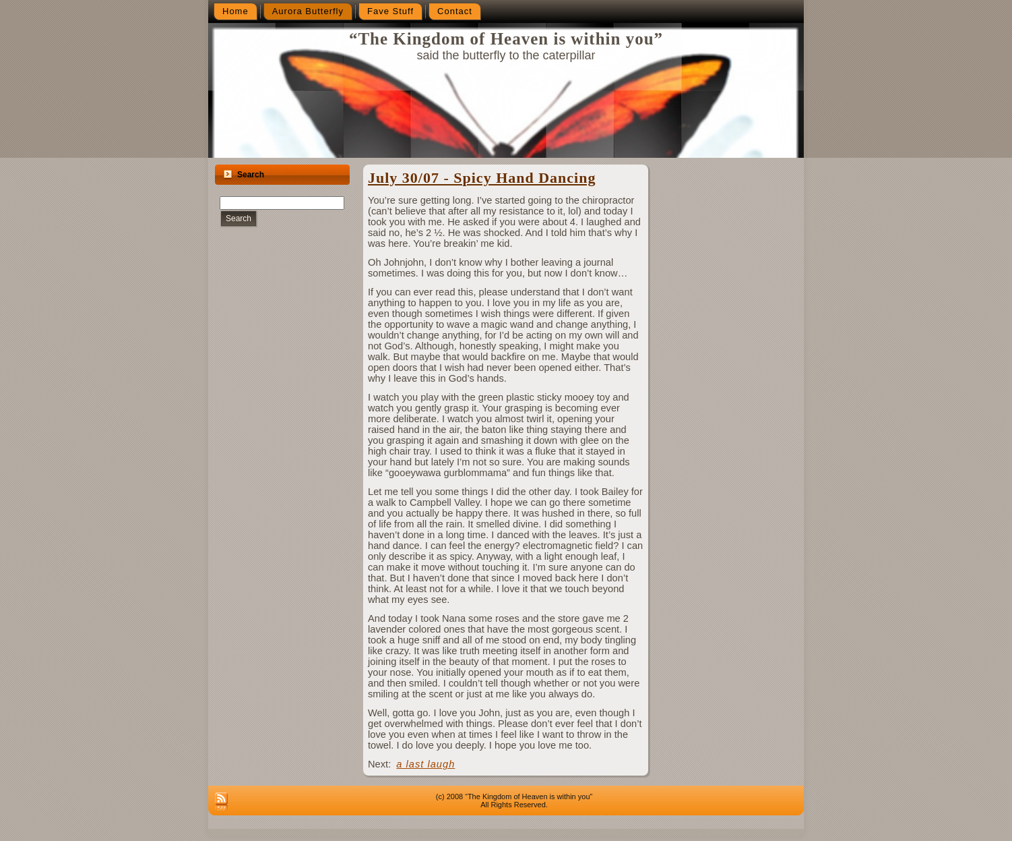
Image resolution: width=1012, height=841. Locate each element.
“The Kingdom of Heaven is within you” (506, 39)
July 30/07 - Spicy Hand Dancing (482, 177)
